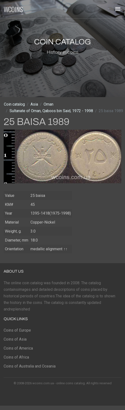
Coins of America (18, 348)
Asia (34, 104)
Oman (48, 104)
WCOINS (13, 9)
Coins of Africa (16, 357)
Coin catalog (14, 104)
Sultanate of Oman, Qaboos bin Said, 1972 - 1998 (51, 111)
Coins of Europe (17, 330)
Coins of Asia (15, 339)
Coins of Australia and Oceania (30, 366)
